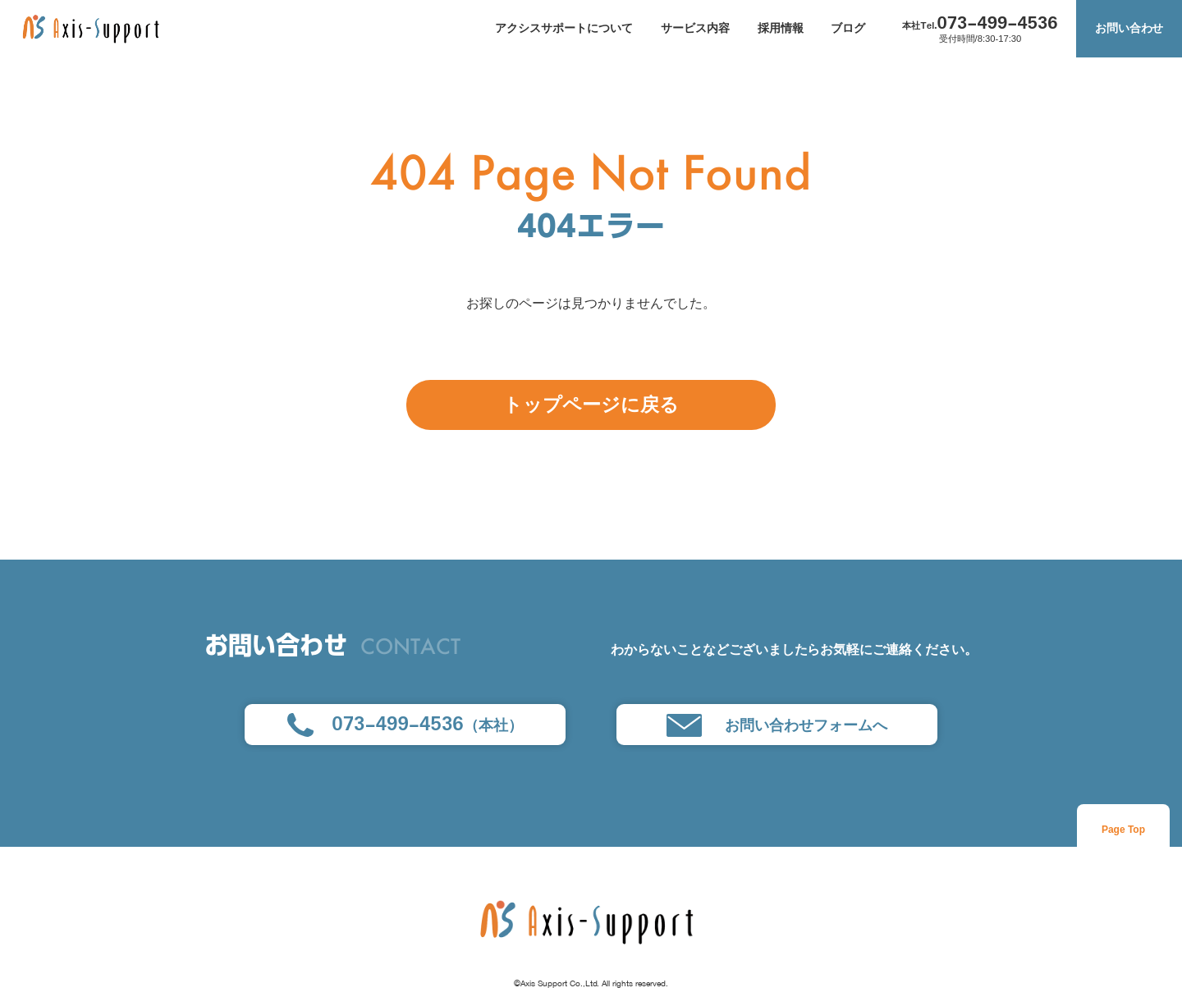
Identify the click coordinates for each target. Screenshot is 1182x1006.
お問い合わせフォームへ (777, 725)
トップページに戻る (591, 405)
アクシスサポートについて (564, 28)
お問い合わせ (1129, 28)
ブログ (848, 28)
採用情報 (781, 28)
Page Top (1123, 829)
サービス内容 (695, 28)
